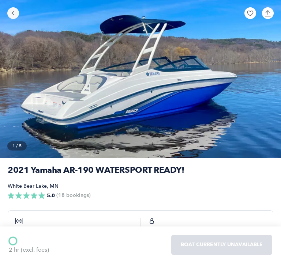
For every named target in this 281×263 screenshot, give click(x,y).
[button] (250, 13)
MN (54, 186)
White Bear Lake (27, 186)
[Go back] (13, 13)
